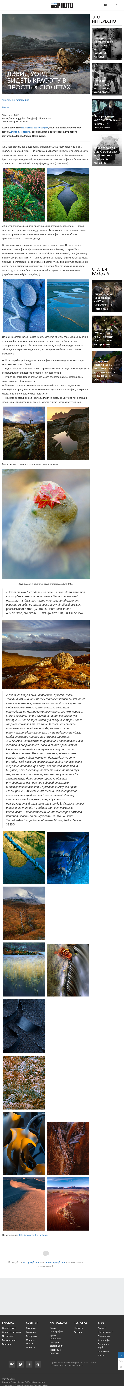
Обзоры (78, 1332)
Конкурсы (31, 1332)
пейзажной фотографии (34, 127)
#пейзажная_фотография (15, 100)
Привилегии (104, 1336)
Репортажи (31, 1336)
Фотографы (104, 1340)
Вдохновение (9, 1340)
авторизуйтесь (31, 1262)
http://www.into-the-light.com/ (33, 1235)
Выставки (31, 1328)
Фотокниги (103, 1351)
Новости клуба (105, 1332)
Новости (30, 1347)
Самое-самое (9, 1328)
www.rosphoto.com (63, 1365)
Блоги (101, 1355)
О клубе (102, 1328)
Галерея (6, 1344)
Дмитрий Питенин (20, 132)
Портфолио (8, 1336)
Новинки (78, 1328)
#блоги (5, 107)
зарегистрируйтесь (54, 1262)
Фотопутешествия (11, 1332)
